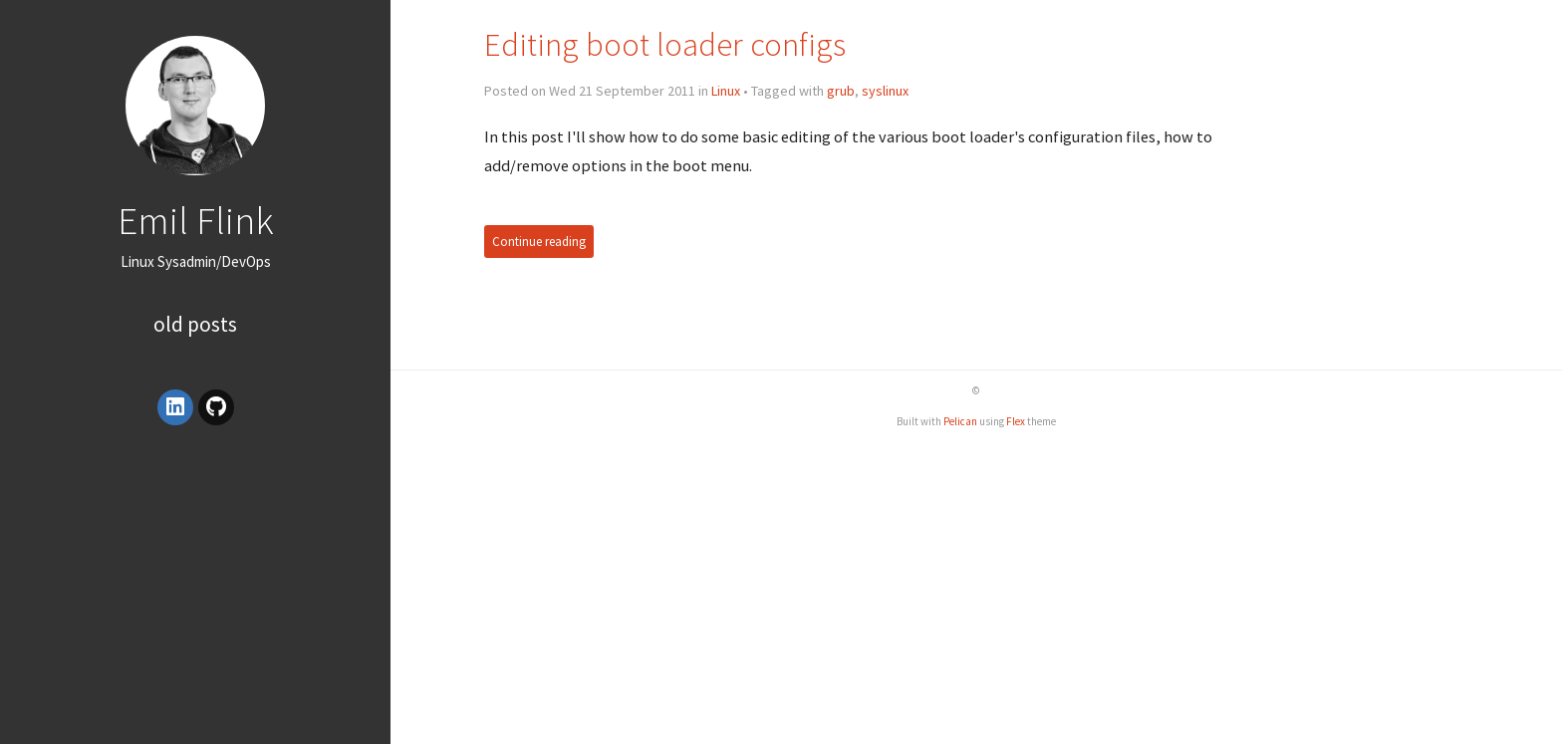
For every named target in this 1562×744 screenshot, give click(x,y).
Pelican (960, 421)
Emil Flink (196, 220)
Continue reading (539, 241)
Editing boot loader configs (665, 44)
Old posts (195, 324)
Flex (1015, 421)
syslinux (885, 91)
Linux (725, 91)
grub (841, 91)
